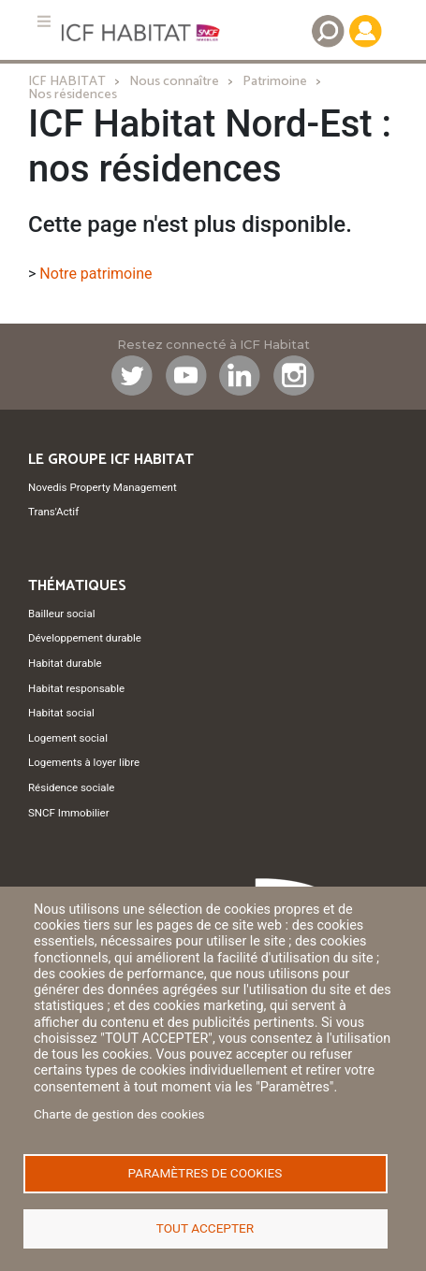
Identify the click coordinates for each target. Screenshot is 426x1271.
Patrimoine (274, 81)
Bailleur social (61, 613)
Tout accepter (205, 1227)
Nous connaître (174, 81)
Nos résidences (72, 94)
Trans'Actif (53, 511)
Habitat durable (65, 663)
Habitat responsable (76, 688)
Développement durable (84, 637)
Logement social (68, 737)
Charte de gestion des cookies (119, 1113)
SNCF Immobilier (69, 812)
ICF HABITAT (67, 81)
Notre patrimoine (95, 273)
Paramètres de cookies (205, 1172)
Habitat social (61, 712)
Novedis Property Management (102, 487)
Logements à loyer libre (84, 762)
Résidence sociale (71, 787)
